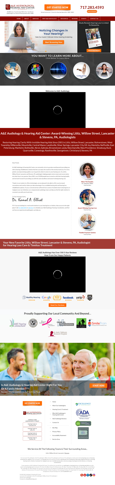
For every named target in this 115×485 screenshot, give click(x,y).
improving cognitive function (82, 459)
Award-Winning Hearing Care (87, 209)
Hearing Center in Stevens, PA (32, 438)
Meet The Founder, (87, 183)
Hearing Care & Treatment (60, 409)
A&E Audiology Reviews (59, 418)
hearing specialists (85, 465)
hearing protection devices (79, 461)
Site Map (55, 428)
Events (83, 18)
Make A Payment (92, 11)
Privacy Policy (56, 431)
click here (30, 208)
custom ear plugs (67, 461)
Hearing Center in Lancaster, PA (32, 424)
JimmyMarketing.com (31, 479)
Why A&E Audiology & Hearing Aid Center (58, 414)
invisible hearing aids (57, 461)
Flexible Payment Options (87, 233)
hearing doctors (74, 465)
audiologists (66, 465)
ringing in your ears (17, 190)
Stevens (67, 453)
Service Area (56, 439)
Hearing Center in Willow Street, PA (32, 433)
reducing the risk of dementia (67, 459)
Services (36, 18)
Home (19, 18)
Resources (64, 18)
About (26, 18)
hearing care (56, 172)
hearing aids (53, 185)
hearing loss (65, 187)
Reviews (75, 18)
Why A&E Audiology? (49, 18)
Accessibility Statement (59, 435)
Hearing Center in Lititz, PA (32, 429)
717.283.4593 (92, 7)
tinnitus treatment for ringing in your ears (41, 461)
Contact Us (94, 18)
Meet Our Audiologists (59, 405)
